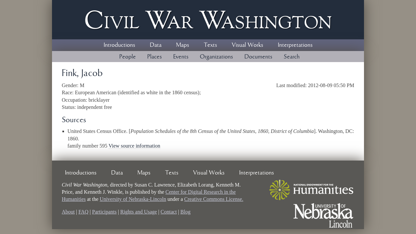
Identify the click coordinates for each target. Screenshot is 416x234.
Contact (169, 211)
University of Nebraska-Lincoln (133, 199)
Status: (69, 107)
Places (154, 57)
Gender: (71, 85)
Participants (104, 211)
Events (180, 57)
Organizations (216, 57)
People (127, 57)
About (68, 211)
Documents (258, 57)
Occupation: (75, 100)
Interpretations (295, 45)
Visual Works (247, 45)
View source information (134, 146)
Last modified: (292, 85)
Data (156, 45)
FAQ (83, 211)
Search (292, 57)
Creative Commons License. (213, 199)
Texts (210, 45)
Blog (185, 211)
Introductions (119, 45)
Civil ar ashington (208, 19)
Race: (68, 92)
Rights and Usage (138, 211)
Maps (182, 45)
